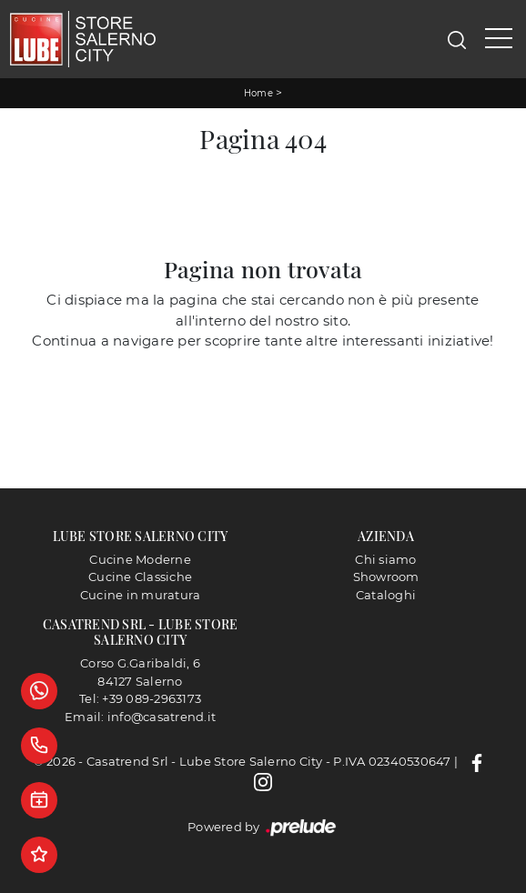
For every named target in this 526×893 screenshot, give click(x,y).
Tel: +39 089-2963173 (140, 698)
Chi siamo (385, 559)
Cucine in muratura (140, 594)
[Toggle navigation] (498, 39)
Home (258, 93)
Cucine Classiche (140, 576)
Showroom (386, 576)
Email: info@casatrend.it (140, 716)
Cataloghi (386, 594)
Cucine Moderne (140, 559)
